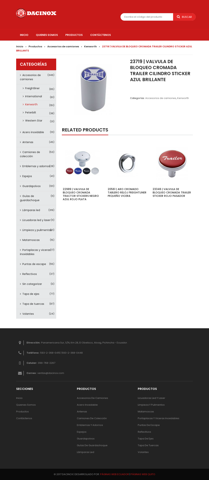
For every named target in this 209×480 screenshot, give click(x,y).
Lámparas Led (85, 452)
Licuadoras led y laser (36, 220)
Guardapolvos (31, 186)
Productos (35, 46)
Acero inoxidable (33, 132)
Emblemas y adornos (36, 166)
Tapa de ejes (30, 294)
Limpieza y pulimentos (37, 230)
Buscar (184, 17)
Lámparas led (31, 210)
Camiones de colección (30, 154)
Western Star (33, 120)
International (33, 96)
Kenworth (90, 46)
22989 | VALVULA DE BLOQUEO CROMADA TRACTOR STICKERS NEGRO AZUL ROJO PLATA (81, 194)
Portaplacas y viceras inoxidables (35, 252)
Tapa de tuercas (33, 304)
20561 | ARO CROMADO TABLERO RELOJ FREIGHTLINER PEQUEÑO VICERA (127, 192)
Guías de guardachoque (29, 198)
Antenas (27, 142)
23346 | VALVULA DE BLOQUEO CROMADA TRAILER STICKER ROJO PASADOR (172, 192)
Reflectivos (29, 274)
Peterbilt (30, 112)
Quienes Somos (26, 405)
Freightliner (32, 88)
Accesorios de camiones (63, 46)
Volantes (28, 314)
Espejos (27, 176)
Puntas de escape (34, 264)
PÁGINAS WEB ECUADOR (114, 474)
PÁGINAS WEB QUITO (143, 474)
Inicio (19, 46)
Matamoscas (31, 240)
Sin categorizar (32, 284)
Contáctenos (24, 418)
